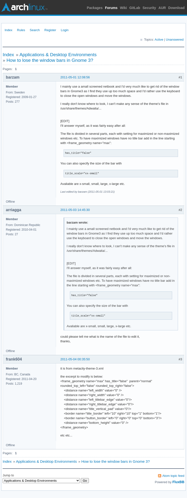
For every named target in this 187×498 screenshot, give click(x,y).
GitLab (134, 8)
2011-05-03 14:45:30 (75, 210)
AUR (162, 8)
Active (159, 39)
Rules (21, 30)
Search (35, 30)
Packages (95, 8)
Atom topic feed (173, 476)
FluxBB (178, 482)
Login (65, 30)
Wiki (123, 8)
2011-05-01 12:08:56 (75, 77)
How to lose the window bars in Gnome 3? (50, 60)
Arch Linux (24, 7)
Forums (111, 8)
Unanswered (175, 39)
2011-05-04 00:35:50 (75, 359)
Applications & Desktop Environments (58, 54)
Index (8, 30)
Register (50, 30)
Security (149, 8)
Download (176, 8)
